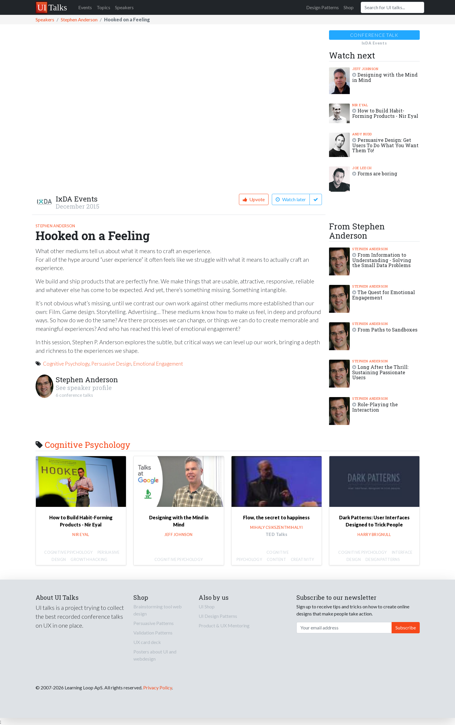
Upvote (254, 199)
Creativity (302, 559)
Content (276, 559)
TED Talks (277, 534)
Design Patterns (322, 7)
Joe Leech (362, 168)
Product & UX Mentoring (224, 625)
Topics (103, 7)
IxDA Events (77, 199)
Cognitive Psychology (66, 364)
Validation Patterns (153, 632)
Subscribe (405, 627)
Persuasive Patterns (153, 623)
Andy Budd (362, 134)
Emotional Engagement (158, 364)
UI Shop (207, 606)
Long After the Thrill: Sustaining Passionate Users (380, 372)
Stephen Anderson (79, 19)
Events (85, 7)
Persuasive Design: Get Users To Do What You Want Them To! (385, 145)
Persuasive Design (111, 364)
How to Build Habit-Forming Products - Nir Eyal (385, 113)
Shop (349, 7)
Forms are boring (377, 173)
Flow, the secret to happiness (276, 517)
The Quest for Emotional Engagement (383, 295)
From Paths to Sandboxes (387, 329)
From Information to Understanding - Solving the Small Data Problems (381, 260)
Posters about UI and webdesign (154, 655)
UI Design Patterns (218, 616)
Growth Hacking (89, 559)
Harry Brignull (374, 534)
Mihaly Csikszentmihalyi (276, 527)
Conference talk (374, 35)
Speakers (124, 7)
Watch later (291, 199)
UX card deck (147, 642)
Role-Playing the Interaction (375, 407)
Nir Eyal (360, 105)
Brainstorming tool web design (157, 610)
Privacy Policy (157, 687)
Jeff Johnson (365, 68)
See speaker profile (84, 387)
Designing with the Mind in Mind (385, 77)
